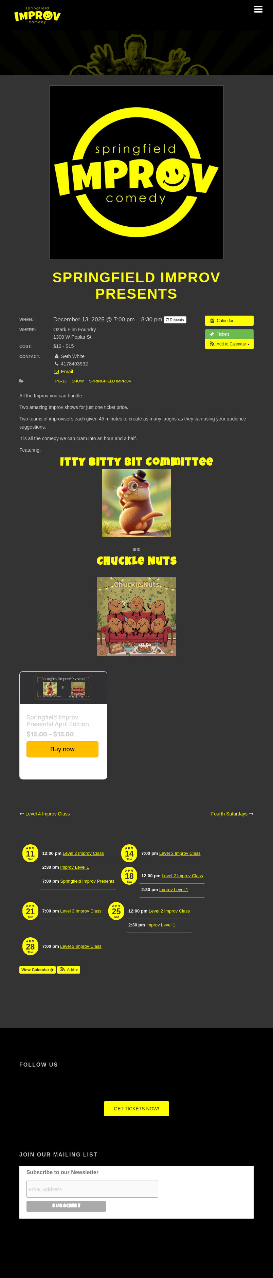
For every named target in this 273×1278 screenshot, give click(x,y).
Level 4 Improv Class (47, 813)
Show (78, 381)
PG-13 (61, 381)
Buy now (62, 749)
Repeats (175, 320)
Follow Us (38, 1065)
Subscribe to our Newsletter (62, 1172)
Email (63, 371)
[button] (229, 344)
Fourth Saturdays (229, 813)
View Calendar (37, 969)
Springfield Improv (110, 381)
